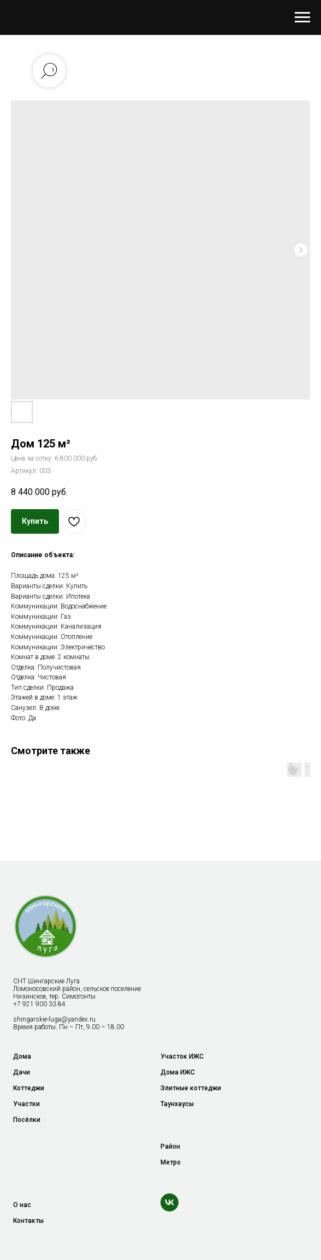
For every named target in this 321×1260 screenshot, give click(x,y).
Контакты (28, 1221)
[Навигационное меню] (302, 17)
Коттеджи (28, 1088)
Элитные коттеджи (190, 1088)
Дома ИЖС (177, 1072)
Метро (170, 1162)
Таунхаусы (177, 1104)
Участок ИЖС (182, 1056)
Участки (26, 1104)
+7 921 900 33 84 (39, 1004)
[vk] (169, 1202)
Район (170, 1146)
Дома (22, 1056)
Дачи (21, 1072)
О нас (22, 1205)
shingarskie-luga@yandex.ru (54, 1019)
